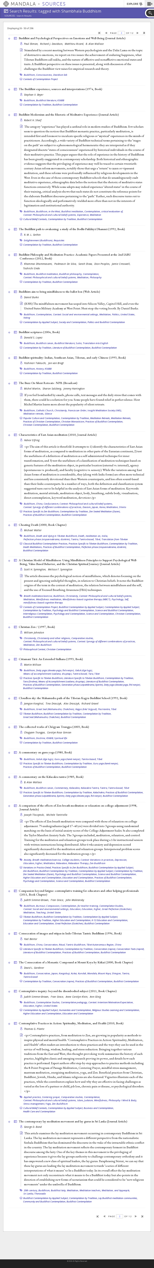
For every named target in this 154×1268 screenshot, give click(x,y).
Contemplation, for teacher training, (80, 905)
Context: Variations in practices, (97, 859)
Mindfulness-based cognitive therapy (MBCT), (87, 599)
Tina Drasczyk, (54, 703)
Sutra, (79, 343)
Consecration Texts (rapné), (130, 949)
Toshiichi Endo (31, 268)
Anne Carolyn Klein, (77, 996)
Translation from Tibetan (115, 539)
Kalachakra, (99, 792)
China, (39, 503)
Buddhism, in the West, (48, 211)
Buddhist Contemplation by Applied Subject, (81, 607)
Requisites (59, 240)
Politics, (116, 314)
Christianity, (60, 410)
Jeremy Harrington (74, 388)
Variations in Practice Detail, (37, 867)
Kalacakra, (74, 787)
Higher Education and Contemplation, (42, 877)
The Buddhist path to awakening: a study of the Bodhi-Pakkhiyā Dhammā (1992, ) (72, 229)
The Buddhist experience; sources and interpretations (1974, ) (60, 89)
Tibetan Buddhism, (33, 713)
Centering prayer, (51, 1097)
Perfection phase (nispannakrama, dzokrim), (47, 539)
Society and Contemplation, (73, 322)
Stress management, (34, 1103)
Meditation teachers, (90, 1190)
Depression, (121, 859)
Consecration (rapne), (105, 949)
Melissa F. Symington (60, 569)
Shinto (122, 507)
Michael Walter (33, 530)
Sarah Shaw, (85, 263)
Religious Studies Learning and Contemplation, (116, 1010)
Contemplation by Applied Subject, (40, 322)
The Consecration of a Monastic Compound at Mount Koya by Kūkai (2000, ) (76, 962)
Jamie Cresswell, (121, 263)
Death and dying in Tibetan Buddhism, (57, 535)
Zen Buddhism (44, 644)
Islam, (80, 1100)
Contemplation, (91, 274)
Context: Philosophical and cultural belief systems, (50, 214)
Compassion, (53, 905)
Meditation (95, 214)
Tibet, (98, 539)
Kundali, (82, 973)
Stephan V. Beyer (33, 94)
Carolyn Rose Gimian (59, 732)
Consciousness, (44, 74)
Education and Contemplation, (78, 877)
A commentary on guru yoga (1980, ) (45, 752)
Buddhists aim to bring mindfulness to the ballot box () (59, 292)
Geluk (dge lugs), (84, 670)
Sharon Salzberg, (53, 388)
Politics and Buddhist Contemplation (106, 322)
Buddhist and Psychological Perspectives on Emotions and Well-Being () (72, 38)
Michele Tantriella (56, 814)
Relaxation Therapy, (78, 863)
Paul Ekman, (31, 43)
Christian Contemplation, (36, 424)
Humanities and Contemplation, (75, 1010)
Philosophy (96, 277)
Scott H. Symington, (35, 569)
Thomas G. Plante (34, 1029)
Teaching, (41, 912)
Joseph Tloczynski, (34, 814)
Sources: (10, 16)
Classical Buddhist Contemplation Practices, (45, 543)
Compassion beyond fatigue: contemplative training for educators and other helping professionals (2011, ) (79, 892)
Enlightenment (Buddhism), (38, 240)
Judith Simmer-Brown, (37, 900)
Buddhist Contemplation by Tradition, (62, 713)
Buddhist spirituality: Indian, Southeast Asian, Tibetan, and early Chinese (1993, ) (72, 358)
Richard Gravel (90, 703)
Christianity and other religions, (54, 638)
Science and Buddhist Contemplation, (114, 610)
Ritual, (62, 944)
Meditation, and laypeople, (116, 1190)
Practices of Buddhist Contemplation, (104, 421)
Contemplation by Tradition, (37, 104)
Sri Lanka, (28, 1193)
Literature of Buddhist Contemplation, (71, 347)
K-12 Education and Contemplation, (110, 920)
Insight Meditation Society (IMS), (104, 410)
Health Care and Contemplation (39, 1111)
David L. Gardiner (34, 967)
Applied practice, (32, 1097)
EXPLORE (135, 4)
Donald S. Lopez (33, 337)
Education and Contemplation (77, 1013)
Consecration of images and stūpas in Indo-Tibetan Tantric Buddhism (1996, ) (70, 933)
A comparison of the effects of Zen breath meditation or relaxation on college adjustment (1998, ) (78, 807)
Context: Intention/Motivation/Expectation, (111, 1002)
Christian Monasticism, (73, 421)
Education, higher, (33, 863)
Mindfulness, (101, 1100)
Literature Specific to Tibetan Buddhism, (84, 678)
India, (105, 535)
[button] (149, 4)
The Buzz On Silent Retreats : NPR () (48, 383)
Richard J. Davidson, (52, 43)
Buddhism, (30, 74)
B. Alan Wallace (95, 43)
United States (54, 912)
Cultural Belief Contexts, (35, 219)
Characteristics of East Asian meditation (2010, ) (57, 435)
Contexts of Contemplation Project (40, 79)
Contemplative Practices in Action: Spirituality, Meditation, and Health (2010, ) (71, 1023)
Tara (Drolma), (30, 681)
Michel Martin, (33, 388)
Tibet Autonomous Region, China (104, 944)
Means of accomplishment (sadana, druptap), (47, 673)
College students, (71, 859)
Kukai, (74, 973)
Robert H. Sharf (32, 120)
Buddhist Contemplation (65, 104)
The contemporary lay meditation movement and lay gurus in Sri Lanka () (73, 1121)
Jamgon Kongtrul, (34, 703)
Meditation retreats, (33, 413)
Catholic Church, (45, 410)
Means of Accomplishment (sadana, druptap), (61, 681)
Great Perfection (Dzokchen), (117, 909)
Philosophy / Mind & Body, (123, 1100)
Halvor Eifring (32, 440)
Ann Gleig (95, 996)
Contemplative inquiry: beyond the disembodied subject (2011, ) (67, 991)
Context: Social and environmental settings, (76, 314)
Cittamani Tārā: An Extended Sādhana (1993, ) (51, 659)
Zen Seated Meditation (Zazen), (104, 511)
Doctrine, (41, 738)
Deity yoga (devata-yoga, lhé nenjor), (55, 670)
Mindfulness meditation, (49, 599)
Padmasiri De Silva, (66, 263)
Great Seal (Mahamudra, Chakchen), (55, 709)
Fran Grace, (58, 900)
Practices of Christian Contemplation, (42, 421)
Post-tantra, (104, 709)
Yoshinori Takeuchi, (35, 363)
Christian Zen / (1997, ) (37, 627)
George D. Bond (33, 1127)
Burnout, (41, 905)
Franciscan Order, (77, 410)
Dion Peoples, (102, 263)
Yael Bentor (30, 939)
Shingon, (116, 973)
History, (40, 368)
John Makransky (75, 900)
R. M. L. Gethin (32, 234)
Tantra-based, (86, 539)
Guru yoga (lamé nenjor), (67, 759)
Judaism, (88, 1100)
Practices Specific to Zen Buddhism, (41, 511)
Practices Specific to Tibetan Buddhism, (89, 543)
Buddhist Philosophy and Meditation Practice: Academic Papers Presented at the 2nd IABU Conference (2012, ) (75, 256)
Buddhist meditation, (72, 211)
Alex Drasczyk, (72, 703)
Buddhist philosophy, (70, 274)
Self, (127, 599)
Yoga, (48, 1103)
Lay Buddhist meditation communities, (118, 1198)
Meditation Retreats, (100, 418)
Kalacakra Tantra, (90, 787)
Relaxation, (62, 863)
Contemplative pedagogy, (74, 1002)
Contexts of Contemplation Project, (40, 607)
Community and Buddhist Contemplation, (44, 1201)
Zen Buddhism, (31, 871)
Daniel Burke (31, 297)
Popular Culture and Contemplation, (41, 418)
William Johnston (34, 632)
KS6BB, (50, 738)
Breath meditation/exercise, (38, 596)
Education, (75, 909)
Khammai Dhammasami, (39, 263)
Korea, (102, 507)
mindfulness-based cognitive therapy (43, 602)
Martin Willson (32, 664)
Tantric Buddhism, (76, 944)
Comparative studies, (82, 638)
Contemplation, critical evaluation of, (103, 211)
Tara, (91, 673)
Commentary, (61, 787)
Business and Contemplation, (99, 1108)
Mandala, (92, 973)
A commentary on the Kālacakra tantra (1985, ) (51, 777)
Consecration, (51, 944)
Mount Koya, (104, 973)
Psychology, (118, 599)
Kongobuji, (64, 973)
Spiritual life (60, 738)
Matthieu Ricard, (75, 43)
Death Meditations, (32, 547)
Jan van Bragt (56, 363)
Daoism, (87, 507)
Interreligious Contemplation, (38, 613)
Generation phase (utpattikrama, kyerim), (82, 684)
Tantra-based (30, 976)
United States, (127, 314)
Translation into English (95, 343)
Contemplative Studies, (111, 905)
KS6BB (60, 100)
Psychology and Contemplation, (69, 613)
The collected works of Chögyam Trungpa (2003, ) (54, 727)
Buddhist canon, (45, 343)
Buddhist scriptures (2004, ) (39, 332)
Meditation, (83, 277)
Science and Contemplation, (100, 613)
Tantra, (75, 539)
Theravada (40, 1193)
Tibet (97, 673)
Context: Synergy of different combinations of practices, (52, 507)
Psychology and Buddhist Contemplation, (73, 610)
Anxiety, (28, 859)
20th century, (31, 1190)
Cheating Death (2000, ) (42, 525)
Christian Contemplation (58, 649)
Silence (48, 413)
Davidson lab (60, 74)
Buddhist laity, (58, 1190)
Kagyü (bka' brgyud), (86, 709)
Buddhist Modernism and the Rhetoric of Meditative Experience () (69, 114)
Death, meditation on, (89, 535)
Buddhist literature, (46, 100)
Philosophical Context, (34, 649)
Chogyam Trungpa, (35, 732)
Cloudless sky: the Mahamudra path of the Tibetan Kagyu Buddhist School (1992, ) (73, 698)
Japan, (95, 507)
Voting (26, 317)
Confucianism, (51, 503)
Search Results (24, 16)
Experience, (83, 214)
